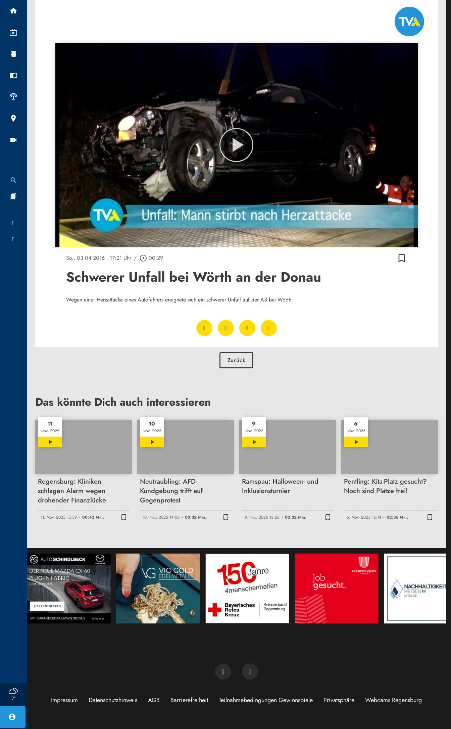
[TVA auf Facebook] (223, 671)
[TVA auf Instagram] (250, 671)
